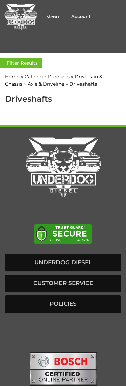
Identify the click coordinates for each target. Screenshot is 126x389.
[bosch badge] (63, 368)
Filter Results (21, 63)
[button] (63, 262)
